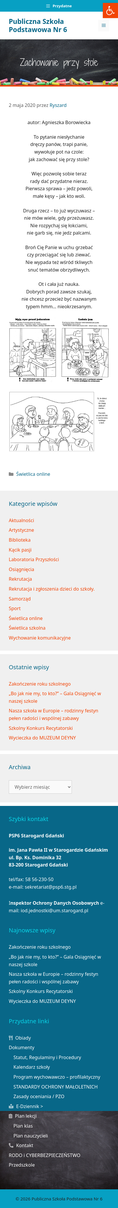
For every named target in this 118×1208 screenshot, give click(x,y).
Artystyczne (21, 530)
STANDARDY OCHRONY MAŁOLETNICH (55, 1087)
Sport (15, 608)
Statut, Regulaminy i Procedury (47, 1057)
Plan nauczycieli (30, 1136)
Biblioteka (20, 540)
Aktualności (21, 520)
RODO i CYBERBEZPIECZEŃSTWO (44, 1155)
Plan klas (23, 1126)
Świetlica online (33, 474)
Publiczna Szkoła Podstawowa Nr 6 (38, 25)
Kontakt (21, 1145)
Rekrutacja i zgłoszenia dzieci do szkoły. (52, 589)
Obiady (20, 1038)
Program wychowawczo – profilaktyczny (56, 1077)
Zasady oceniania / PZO (39, 1096)
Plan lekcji (23, 1116)
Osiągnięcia (21, 569)
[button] (110, 10)
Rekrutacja (20, 579)
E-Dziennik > (26, 1106)
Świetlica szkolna (27, 628)
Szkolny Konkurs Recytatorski (41, 728)
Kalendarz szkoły (31, 1067)
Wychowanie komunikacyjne (40, 638)
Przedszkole (22, 1165)
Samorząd (20, 599)
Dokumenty (21, 1047)
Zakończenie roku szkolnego (40, 684)
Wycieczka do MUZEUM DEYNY (42, 738)
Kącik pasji (20, 550)
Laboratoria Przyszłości (34, 559)
